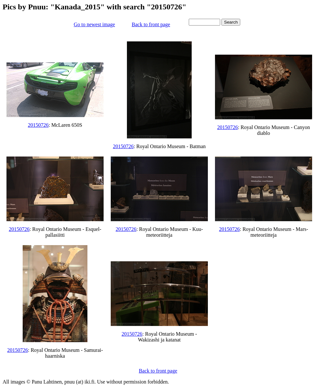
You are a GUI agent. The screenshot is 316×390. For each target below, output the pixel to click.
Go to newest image (94, 24)
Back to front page (151, 24)
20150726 (38, 125)
